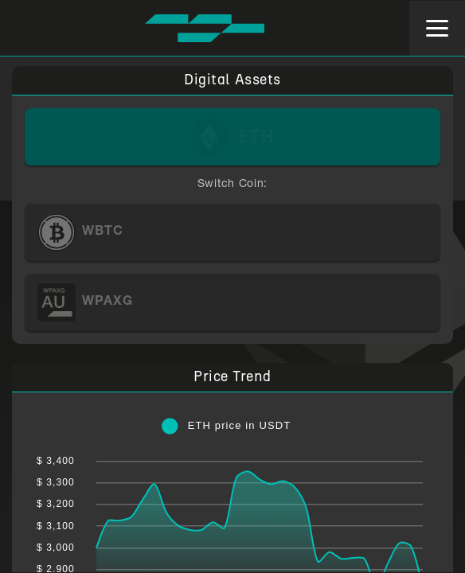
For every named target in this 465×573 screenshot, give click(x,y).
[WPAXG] (233, 302)
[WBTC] (233, 232)
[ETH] (233, 137)
